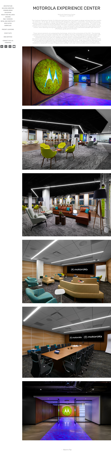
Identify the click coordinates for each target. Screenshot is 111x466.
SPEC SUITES (8, 23)
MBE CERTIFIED (8, 37)
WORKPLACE (7, 25)
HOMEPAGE (8, 42)
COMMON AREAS (7, 10)
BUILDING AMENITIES (8, 8)
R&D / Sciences (8, 19)
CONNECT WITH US (8, 40)
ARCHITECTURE (8, 6)
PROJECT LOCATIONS (8, 29)
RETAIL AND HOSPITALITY (8, 21)
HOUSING (8, 17)
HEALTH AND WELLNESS (8, 14)
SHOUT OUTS (8, 33)
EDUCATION (8, 12)
